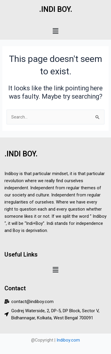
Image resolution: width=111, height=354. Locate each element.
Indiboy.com (68, 340)
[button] (55, 31)
